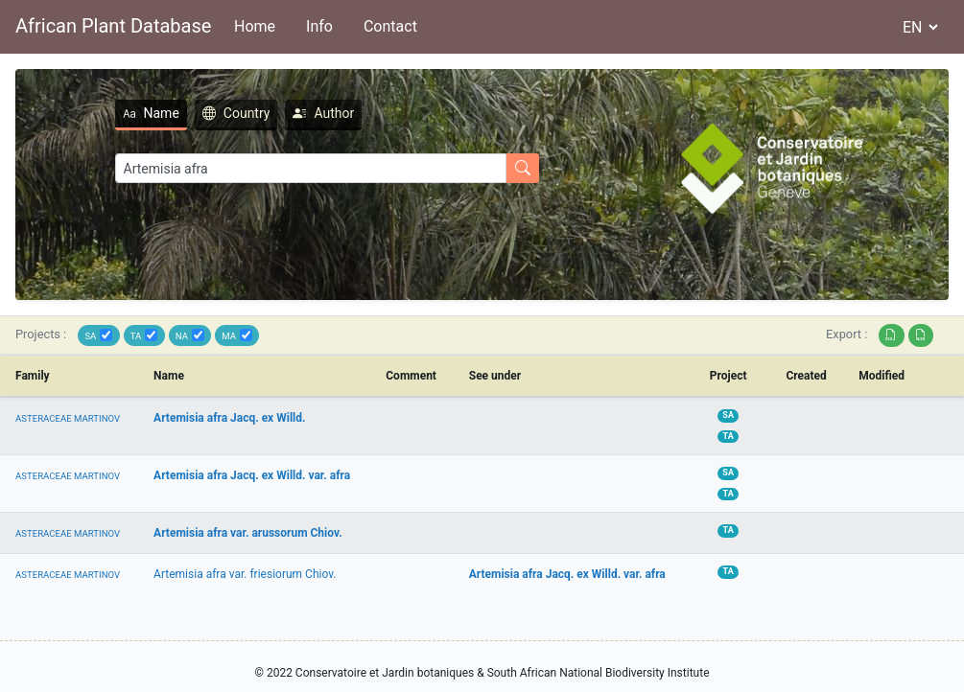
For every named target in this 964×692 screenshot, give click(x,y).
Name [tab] (151, 113)
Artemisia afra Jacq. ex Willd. (229, 418)
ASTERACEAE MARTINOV (67, 418)
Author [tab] (323, 113)
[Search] (310, 168)
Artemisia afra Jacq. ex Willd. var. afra (251, 475)
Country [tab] (236, 113)
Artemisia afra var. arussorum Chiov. (247, 533)
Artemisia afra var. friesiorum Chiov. (244, 574)
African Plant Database (113, 25)
